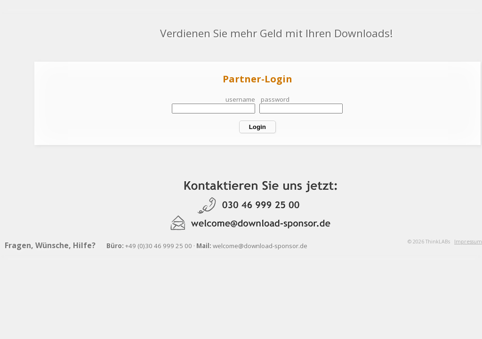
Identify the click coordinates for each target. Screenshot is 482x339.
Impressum (468, 241)
